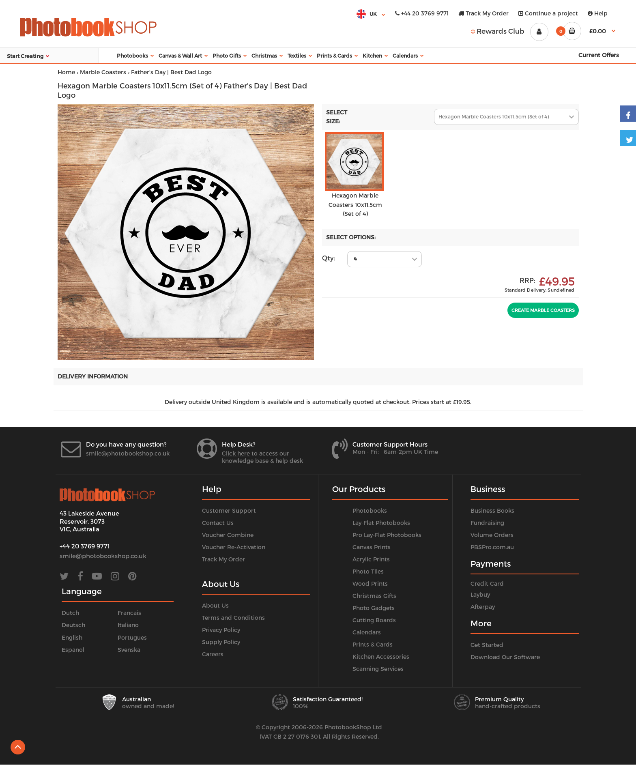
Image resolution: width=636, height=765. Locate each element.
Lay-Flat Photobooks (381, 522)
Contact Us (218, 522)
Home (66, 72)
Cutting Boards (374, 620)
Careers (212, 654)
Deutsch (73, 624)
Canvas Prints (371, 547)
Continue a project (548, 13)
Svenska (129, 649)
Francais (129, 612)
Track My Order (483, 13)
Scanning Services (378, 668)
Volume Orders (492, 534)
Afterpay (483, 606)
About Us (215, 605)
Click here (236, 453)
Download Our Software (505, 656)
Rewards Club (497, 31)
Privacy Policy (221, 629)
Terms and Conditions (233, 617)
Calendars (366, 632)
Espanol (73, 649)
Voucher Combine (228, 534)
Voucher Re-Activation (233, 547)
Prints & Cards (372, 644)
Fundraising (487, 522)
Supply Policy (221, 641)
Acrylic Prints (371, 559)
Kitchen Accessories (380, 656)
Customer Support (229, 510)
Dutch (70, 612)
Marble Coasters (103, 72)
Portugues (132, 637)
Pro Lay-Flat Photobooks (386, 534)
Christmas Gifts (374, 595)
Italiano (128, 624)
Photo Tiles (368, 571)
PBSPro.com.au (492, 547)
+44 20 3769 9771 (422, 13)
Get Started (487, 644)
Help (598, 13)
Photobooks (369, 510)
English (72, 637)
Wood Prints (370, 583)
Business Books (492, 510)
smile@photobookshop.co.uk (128, 453)
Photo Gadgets (373, 607)
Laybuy (480, 594)
